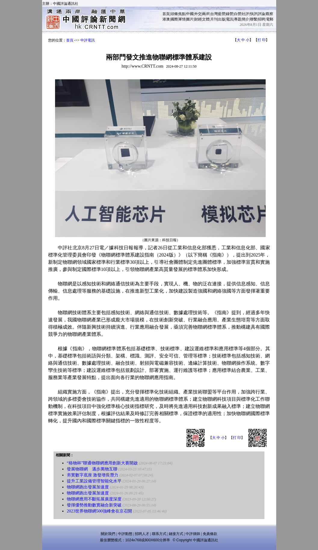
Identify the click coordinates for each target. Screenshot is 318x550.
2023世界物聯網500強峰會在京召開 (99, 511)
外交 (198, 14)
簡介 (245, 19)
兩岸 (205, 14)
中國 (189, 14)
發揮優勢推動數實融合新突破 (94, 505)
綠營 (229, 14)
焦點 (182, 14)
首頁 (166, 14)
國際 (174, 19)
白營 (237, 14)
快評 (253, 14)
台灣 (214, 14)
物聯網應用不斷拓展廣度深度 (94, 499)
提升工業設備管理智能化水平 (94, 481)
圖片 (189, 19)
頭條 (174, 14)
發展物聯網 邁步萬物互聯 (92, 469)
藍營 (221, 14)
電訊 (229, 19)
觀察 (269, 14)
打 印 (262, 40)
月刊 (214, 19)
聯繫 (253, 19)
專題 (237, 19)
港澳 (166, 19)
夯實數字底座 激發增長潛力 (93, 475)
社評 (245, 14)
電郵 (269, 19)
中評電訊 (87, 40)
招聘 (261, 19)
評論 (261, 14)
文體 (205, 19)
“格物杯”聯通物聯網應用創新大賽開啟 (102, 463)
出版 (221, 19)
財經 (198, 19)
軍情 (182, 19)
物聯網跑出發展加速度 (88, 487)
